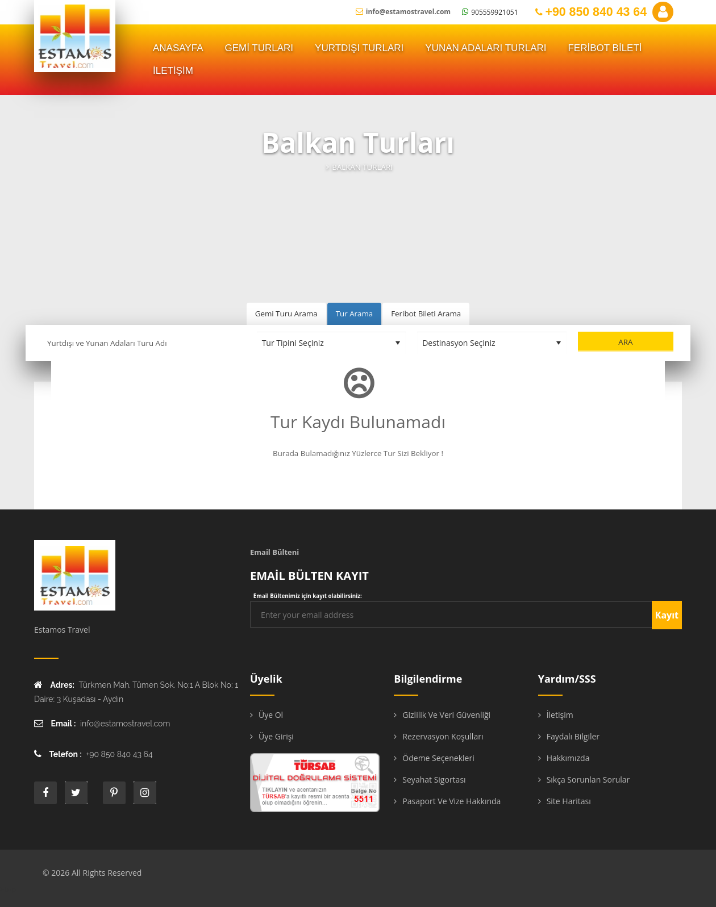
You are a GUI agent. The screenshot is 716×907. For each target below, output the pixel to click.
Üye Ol (271, 714)
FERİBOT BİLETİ (605, 48)
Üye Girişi (276, 736)
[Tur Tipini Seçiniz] (331, 343)
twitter (76, 792)
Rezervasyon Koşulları (442, 736)
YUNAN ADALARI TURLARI (485, 48)
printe (114, 792)
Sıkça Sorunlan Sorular (588, 779)
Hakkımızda (568, 758)
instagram (145, 792)
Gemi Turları (259, 48)
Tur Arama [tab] (354, 313)
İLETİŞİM (173, 70)
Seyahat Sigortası (433, 779)
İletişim (560, 714)
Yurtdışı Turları (359, 48)
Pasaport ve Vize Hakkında (451, 801)
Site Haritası (569, 801)
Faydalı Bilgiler (573, 736)
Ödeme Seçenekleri (438, 758)
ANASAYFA (178, 48)
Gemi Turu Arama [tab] (286, 313)
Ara (625, 342)
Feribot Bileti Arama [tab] (426, 313)
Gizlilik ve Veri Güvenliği (446, 714)
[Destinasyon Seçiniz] (492, 343)
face (45, 792)
